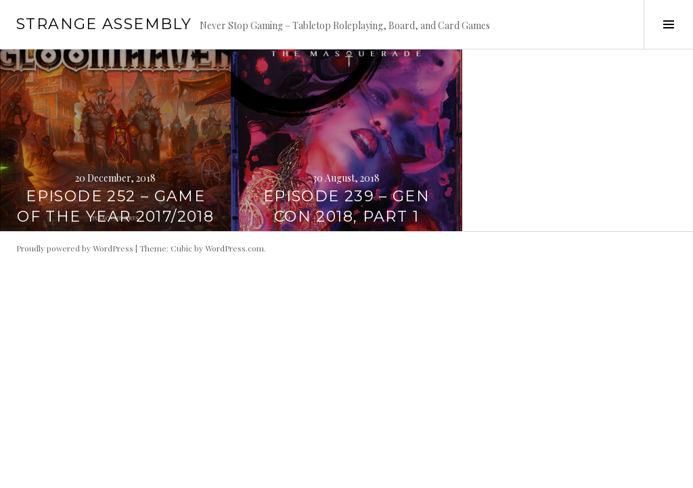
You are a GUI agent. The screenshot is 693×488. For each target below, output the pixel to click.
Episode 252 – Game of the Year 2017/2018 (115, 206)
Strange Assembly (104, 24)
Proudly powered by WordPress (74, 248)
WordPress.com (234, 248)
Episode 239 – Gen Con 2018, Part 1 (346, 206)
